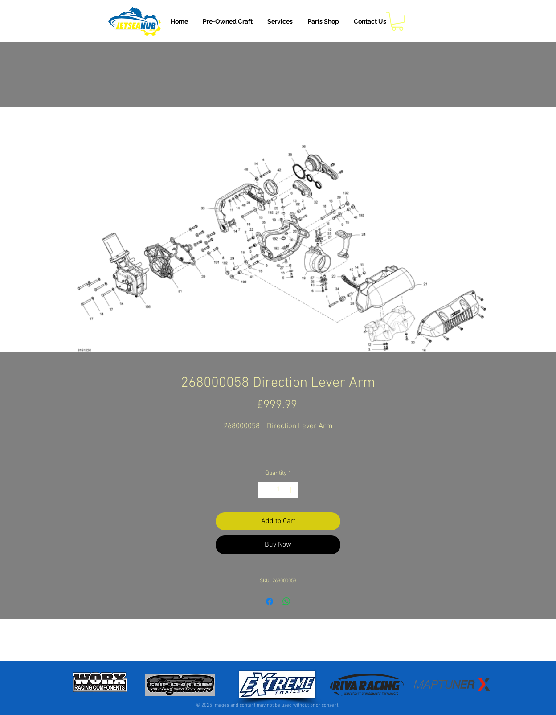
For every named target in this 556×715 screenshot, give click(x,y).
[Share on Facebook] (269, 601)
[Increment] (291, 490)
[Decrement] (264, 490)
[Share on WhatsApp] (286, 601)
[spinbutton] (278, 490)
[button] (280, 21)
